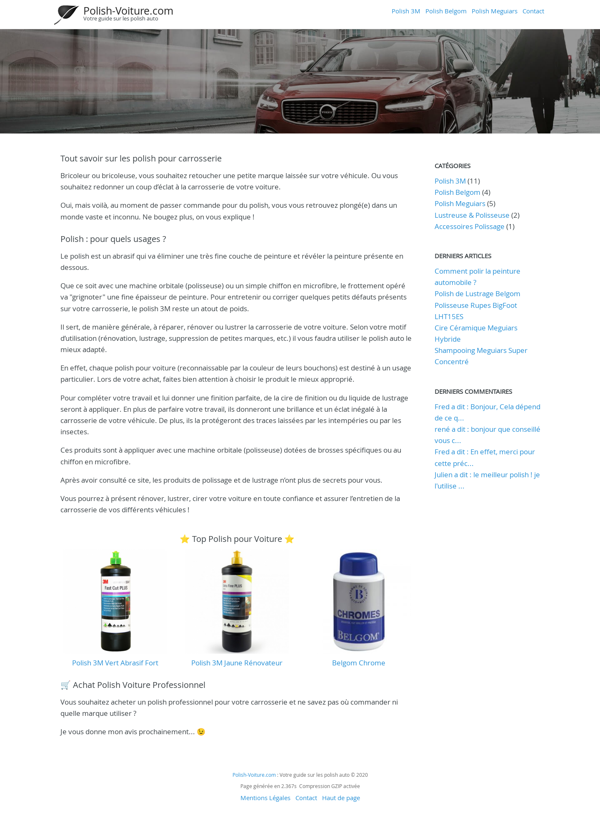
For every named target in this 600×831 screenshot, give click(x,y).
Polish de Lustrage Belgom (477, 293)
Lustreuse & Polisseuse (472, 215)
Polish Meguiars (495, 10)
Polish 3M (406, 10)
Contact (533, 10)
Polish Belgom (446, 10)
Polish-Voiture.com (128, 11)
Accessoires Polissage (470, 226)
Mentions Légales (265, 797)
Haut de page (341, 797)
